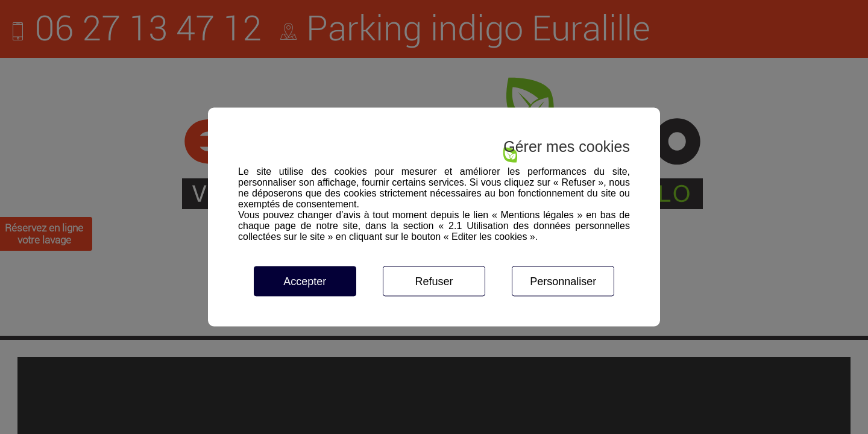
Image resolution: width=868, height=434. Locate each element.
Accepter (304, 281)
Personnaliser (563, 281)
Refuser (434, 281)
